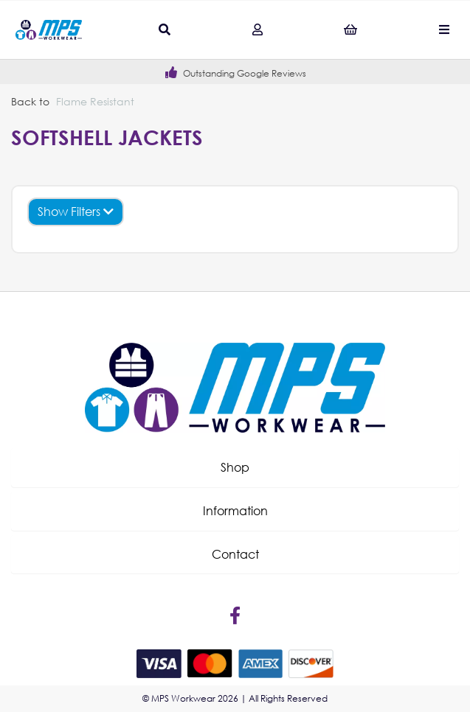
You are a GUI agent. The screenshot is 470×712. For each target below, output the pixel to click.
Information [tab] (235, 510)
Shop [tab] (235, 467)
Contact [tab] (235, 554)
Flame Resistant (95, 101)
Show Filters (76, 211)
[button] (235, 467)
